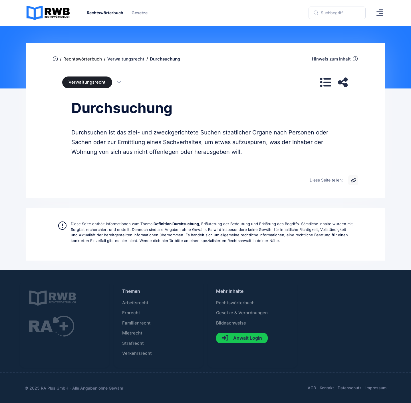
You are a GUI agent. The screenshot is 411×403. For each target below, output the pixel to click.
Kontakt (327, 387)
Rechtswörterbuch (235, 302)
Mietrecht (132, 333)
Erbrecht (131, 312)
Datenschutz (350, 387)
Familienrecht (136, 323)
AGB (312, 387)
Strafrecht (133, 343)
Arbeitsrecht (135, 302)
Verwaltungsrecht (87, 82)
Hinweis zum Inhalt (335, 59)
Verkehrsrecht (137, 353)
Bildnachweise (231, 323)
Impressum (375, 387)
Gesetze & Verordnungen (242, 312)
